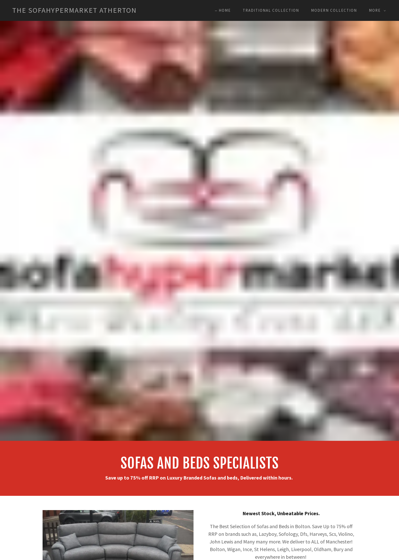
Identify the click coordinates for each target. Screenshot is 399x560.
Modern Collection (334, 10)
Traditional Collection (271, 10)
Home (225, 10)
